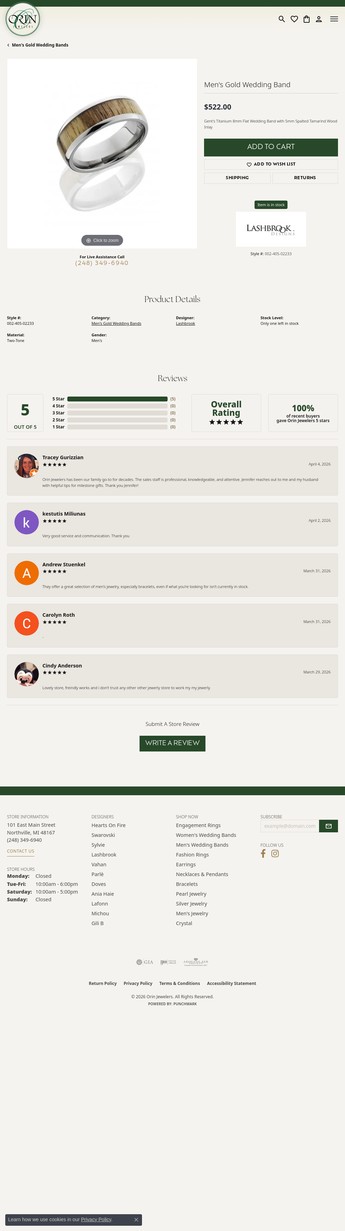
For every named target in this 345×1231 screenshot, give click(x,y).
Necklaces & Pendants (202, 874)
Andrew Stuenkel (63, 564)
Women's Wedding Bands (206, 835)
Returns (305, 178)
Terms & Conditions (180, 983)
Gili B (98, 923)
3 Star (59, 413)
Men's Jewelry (192, 913)
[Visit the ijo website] (168, 962)
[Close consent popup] (136, 1220)
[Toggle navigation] (334, 18)
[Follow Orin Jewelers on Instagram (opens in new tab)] (275, 853)
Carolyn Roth (58, 614)
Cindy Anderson (62, 665)
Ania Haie (103, 893)
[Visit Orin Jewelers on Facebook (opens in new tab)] (263, 853)
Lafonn (100, 903)
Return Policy (103, 983)
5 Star (59, 399)
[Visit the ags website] (196, 962)
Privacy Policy (138, 983)
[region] (102, 154)
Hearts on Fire (109, 825)
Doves (99, 884)
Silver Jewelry (191, 903)
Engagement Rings (198, 825)
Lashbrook (185, 323)
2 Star (59, 420)
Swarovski (103, 835)
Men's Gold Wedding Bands (40, 45)
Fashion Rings (192, 854)
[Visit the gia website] (144, 962)
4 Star (59, 406)
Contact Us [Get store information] (20, 851)
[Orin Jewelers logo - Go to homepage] (23, 19)
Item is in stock (271, 204)
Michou (100, 913)
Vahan (99, 864)
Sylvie (98, 844)
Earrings (186, 864)
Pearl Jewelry (191, 893)
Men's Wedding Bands (202, 844)
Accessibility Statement (231, 983)
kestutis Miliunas (64, 513)
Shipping (237, 178)
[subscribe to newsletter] (328, 826)
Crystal (184, 923)
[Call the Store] (24, 840)
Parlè (98, 874)
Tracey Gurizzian (62, 457)
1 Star (59, 427)
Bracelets (187, 884)
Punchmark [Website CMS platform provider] (185, 1003)
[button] (282, 19)
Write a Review (172, 743)
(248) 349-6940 (102, 263)
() (173, 399)
